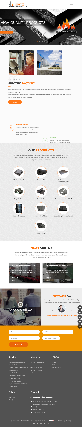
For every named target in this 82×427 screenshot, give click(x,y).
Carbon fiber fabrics (15, 381)
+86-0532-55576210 (38, 409)
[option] (24, 277)
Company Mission (36, 365)
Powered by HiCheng (64, 421)
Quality (11, 400)
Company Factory (36, 370)
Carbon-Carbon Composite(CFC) (19, 367)
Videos (54, 365)
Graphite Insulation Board (17, 362)
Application (12, 397)
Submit (20, 344)
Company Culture (36, 367)
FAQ (31, 373)
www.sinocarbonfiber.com (46, 404)
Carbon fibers (13, 386)
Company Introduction (37, 362)
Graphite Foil (13, 373)
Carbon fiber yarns (14, 378)
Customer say (56, 367)
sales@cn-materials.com (40, 407)
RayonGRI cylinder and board (18, 384)
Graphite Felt (13, 365)
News (54, 362)
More (11, 102)
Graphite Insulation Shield (17, 375)
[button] (56, 310)
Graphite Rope (13, 370)
